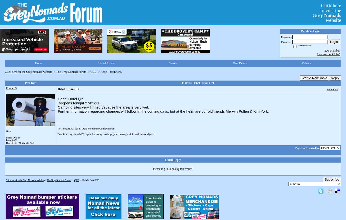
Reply (335, 78)
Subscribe (332, 179)
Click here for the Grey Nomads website (28, 71)
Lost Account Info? (328, 54)
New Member (332, 50)
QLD (93, 71)
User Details (240, 63)
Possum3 (11, 88)
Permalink (332, 89)
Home (38, 63)
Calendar (307, 63)
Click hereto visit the (326, 13)
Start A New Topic (314, 78)
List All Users (106, 63)
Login (334, 42)
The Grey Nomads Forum (71, 71)
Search (173, 63)
